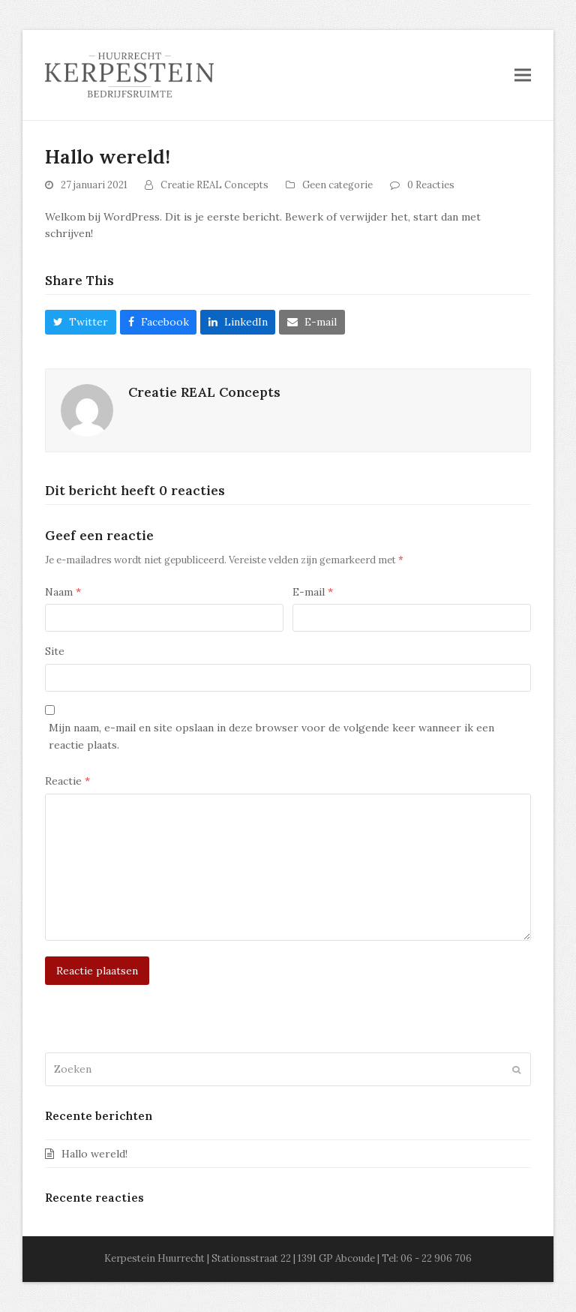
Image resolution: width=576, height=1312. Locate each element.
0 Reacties (430, 185)
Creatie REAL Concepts (214, 185)
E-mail (312, 592)
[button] (522, 74)
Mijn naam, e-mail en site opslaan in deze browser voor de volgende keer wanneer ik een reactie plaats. (271, 736)
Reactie (67, 781)
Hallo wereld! (95, 1153)
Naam (63, 592)
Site (54, 651)
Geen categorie (337, 185)
